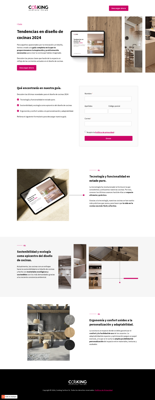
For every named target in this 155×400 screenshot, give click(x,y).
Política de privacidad (104, 132)
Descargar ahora (119, 8)
